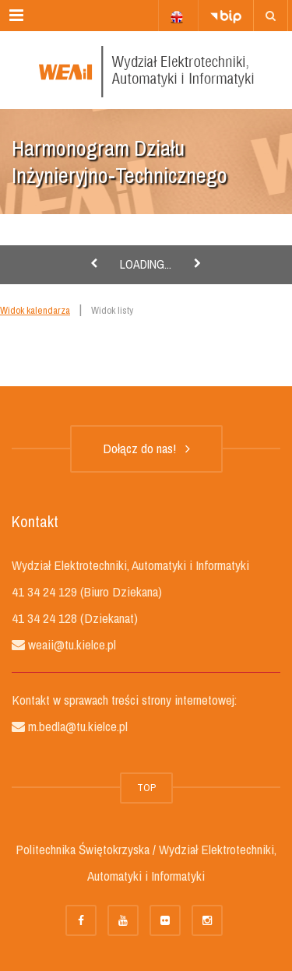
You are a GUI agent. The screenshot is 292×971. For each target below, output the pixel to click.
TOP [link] (146, 787)
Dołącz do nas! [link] (146, 448)
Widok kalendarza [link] (35, 310)
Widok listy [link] (112, 310)
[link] (270, 15)
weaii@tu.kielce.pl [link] (70, 644)
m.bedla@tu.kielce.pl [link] (76, 726)
